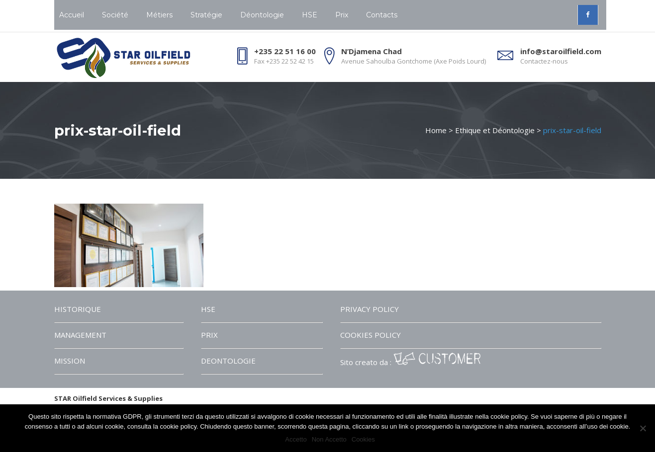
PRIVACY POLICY (369, 309)
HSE (208, 309)
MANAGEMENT (80, 335)
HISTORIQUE (77, 309)
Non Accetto (329, 439)
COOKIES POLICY (370, 335)
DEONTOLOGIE (228, 361)
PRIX (209, 335)
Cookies (363, 439)
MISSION (69, 361)
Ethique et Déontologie (495, 130)
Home (436, 130)
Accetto (295, 439)
